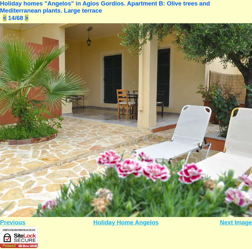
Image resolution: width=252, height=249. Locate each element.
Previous (12, 222)
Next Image (236, 222)
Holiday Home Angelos (126, 222)
